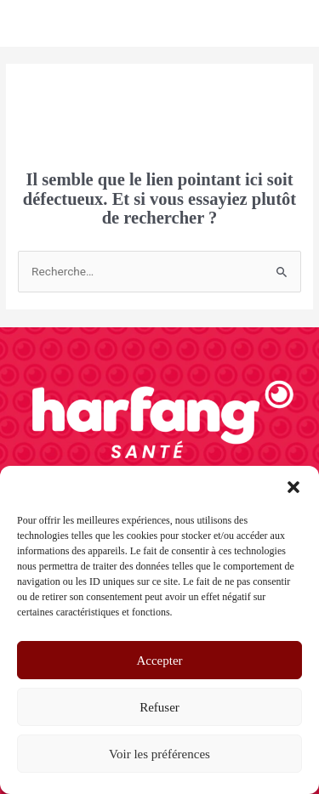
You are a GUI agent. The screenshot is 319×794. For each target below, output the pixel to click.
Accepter (159, 660)
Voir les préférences (159, 754)
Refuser (159, 707)
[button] (293, 487)
